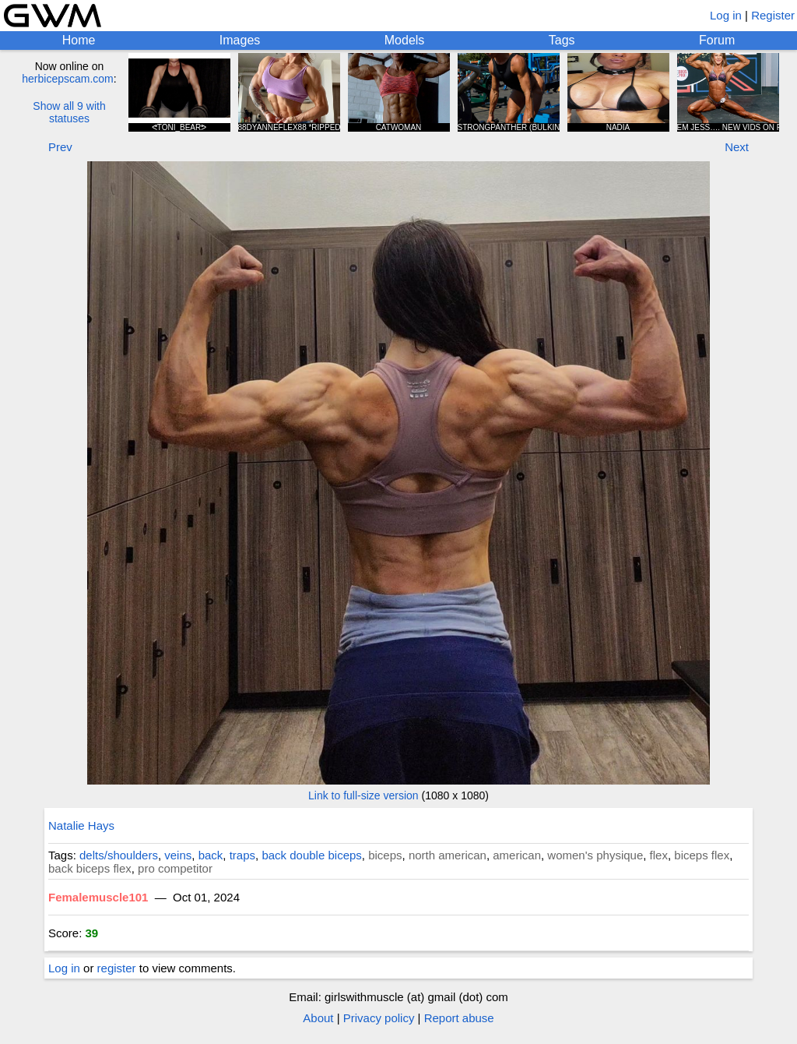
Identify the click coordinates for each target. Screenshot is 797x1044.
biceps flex (701, 855)
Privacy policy (379, 1018)
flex (659, 855)
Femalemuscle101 (98, 897)
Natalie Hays (81, 825)
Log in (726, 15)
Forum (717, 40)
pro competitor (175, 868)
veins (177, 855)
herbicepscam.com (68, 78)
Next (737, 146)
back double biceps (311, 855)
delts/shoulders (118, 855)
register (116, 968)
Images (239, 40)
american (517, 855)
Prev (60, 146)
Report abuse (459, 1018)
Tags (562, 40)
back (210, 855)
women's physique (595, 855)
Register (773, 15)
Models (404, 40)
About (318, 1018)
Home (79, 40)
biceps (385, 855)
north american (447, 855)
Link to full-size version (363, 795)
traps (242, 855)
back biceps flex (90, 868)
